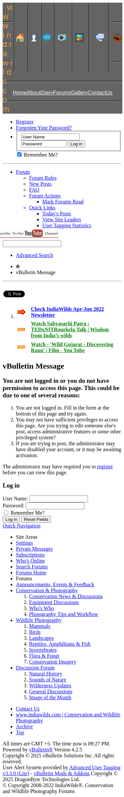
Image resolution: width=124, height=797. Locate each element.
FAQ (34, 190)
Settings (24, 543)
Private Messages (34, 549)
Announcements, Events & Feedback (55, 584)
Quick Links (42, 207)
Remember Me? (37, 155)
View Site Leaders (61, 219)
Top (20, 732)
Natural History (45, 673)
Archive (24, 726)
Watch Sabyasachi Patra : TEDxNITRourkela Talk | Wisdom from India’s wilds (70, 329)
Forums (62, 92)
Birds (35, 632)
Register (24, 122)
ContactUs (100, 92)
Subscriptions (30, 555)
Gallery (79, 92)
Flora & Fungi (44, 656)
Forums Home (31, 572)
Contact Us (28, 708)
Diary (47, 92)
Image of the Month (50, 697)
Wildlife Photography (39, 620)
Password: (13, 505)
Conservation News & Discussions (66, 596)
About (34, 92)
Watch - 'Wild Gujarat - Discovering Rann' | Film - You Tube (72, 347)
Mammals (39, 626)
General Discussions (50, 691)
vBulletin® (41, 749)
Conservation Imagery (52, 662)
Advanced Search (34, 255)
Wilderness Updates (50, 685)
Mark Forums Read (62, 201)
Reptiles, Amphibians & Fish (60, 644)
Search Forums (32, 566)
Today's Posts (56, 213)
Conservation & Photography (47, 590)
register (105, 466)
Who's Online (30, 560)
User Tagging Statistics (66, 225)
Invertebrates (43, 650)
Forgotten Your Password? (44, 127)
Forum (23, 172)
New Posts (40, 184)
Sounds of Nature (47, 679)
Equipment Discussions (54, 602)
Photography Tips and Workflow (63, 614)
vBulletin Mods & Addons (62, 773)
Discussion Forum (35, 667)
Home (20, 92)
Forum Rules (43, 178)
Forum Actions (45, 196)
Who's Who (41, 608)
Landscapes (41, 638)
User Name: (15, 498)
